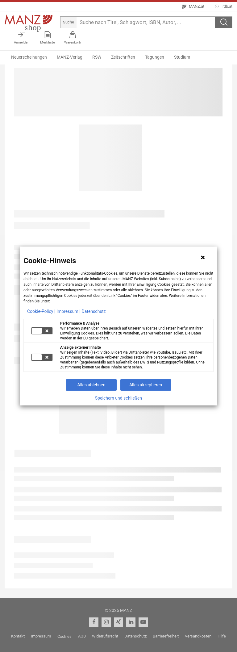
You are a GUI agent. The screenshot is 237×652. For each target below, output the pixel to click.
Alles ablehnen (91, 384)
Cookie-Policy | (41, 311)
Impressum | (68, 311)
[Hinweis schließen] (203, 257)
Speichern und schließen (118, 398)
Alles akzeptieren (145, 384)
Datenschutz (94, 311)
